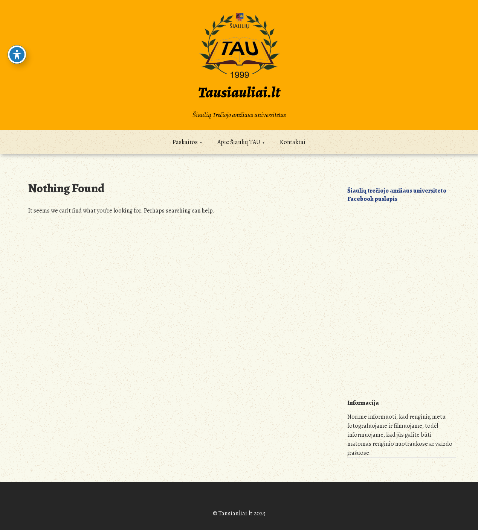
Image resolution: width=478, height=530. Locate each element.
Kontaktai (292, 142)
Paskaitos (185, 142)
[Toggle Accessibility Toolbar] (17, 55)
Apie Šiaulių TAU (238, 142)
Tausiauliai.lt (239, 92)
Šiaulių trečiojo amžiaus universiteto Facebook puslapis (396, 195)
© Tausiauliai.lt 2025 (239, 513)
